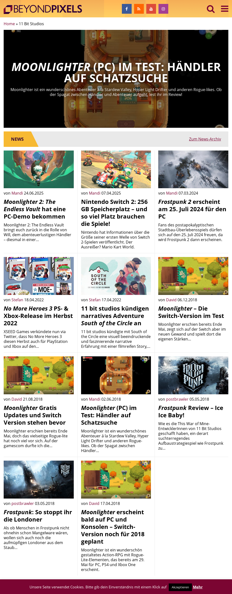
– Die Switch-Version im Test (191, 312)
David (172, 300)
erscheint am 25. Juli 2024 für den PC (192, 209)
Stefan (17, 300)
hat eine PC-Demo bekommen (35, 209)
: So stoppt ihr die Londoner (38, 515)
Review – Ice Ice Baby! (190, 411)
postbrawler (178, 399)
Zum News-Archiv (205, 139)
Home (9, 23)
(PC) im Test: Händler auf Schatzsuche (109, 415)
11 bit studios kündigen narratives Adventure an (115, 315)
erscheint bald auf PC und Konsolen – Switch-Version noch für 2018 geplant (113, 526)
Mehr (198, 586)
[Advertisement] (193, 491)
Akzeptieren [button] (180, 587)
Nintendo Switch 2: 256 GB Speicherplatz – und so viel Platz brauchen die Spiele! (114, 213)
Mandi (17, 193)
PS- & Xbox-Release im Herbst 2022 (38, 315)
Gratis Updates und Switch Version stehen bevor (35, 415)
